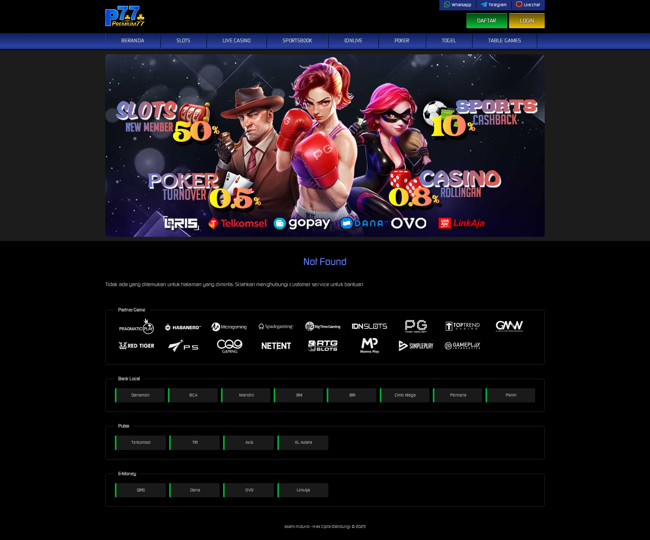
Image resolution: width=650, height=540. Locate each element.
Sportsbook (297, 40)
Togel (449, 40)
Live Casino (236, 40)
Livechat (528, 4)
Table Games (504, 40)
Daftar (487, 20)
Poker (402, 40)
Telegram (493, 4)
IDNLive (353, 40)
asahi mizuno (297, 526)
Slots (184, 40)
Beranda (132, 40)
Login (527, 20)
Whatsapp (458, 4)
